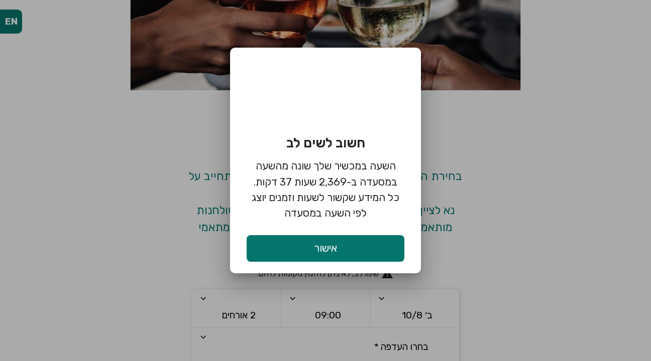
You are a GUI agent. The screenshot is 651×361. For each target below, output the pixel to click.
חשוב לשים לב (325, 143)
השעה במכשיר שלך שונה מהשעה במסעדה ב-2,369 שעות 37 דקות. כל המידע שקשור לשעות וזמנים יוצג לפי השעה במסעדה (325, 189)
